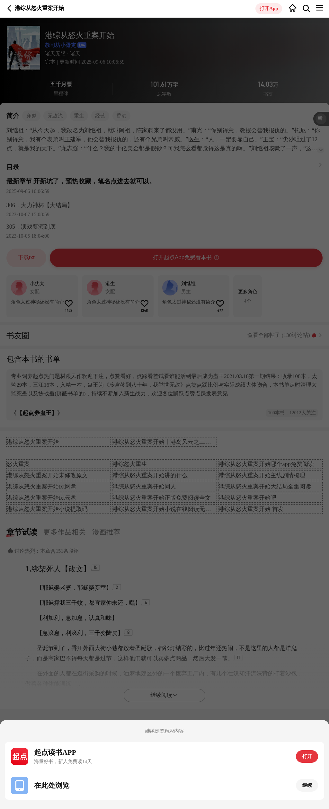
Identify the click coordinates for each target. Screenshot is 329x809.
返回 (9, 8)
